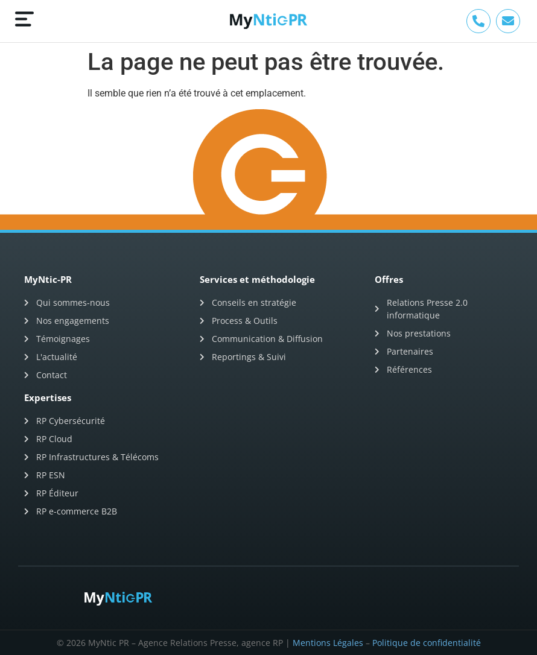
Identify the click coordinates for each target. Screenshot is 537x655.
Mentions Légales (328, 642)
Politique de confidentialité (426, 642)
